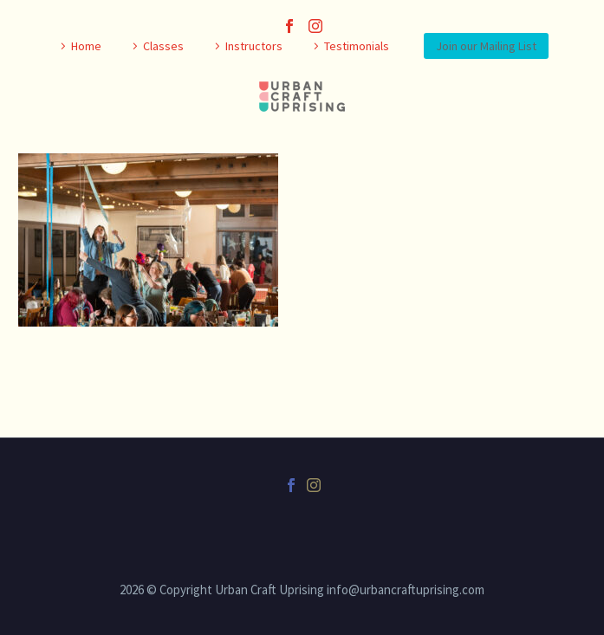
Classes (163, 46)
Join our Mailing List (486, 46)
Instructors (254, 46)
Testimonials (356, 46)
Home (86, 46)
